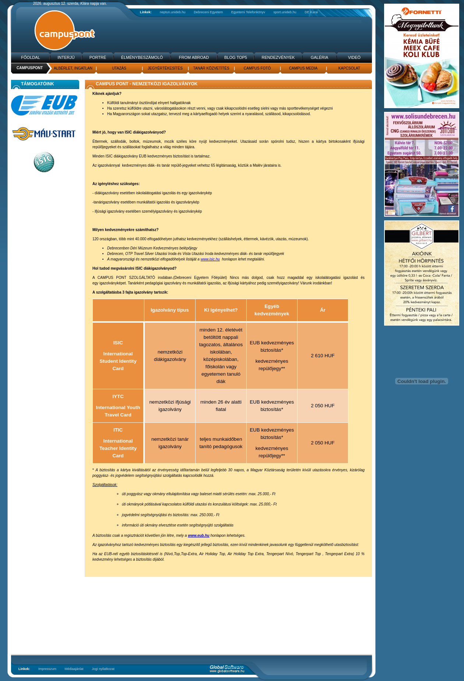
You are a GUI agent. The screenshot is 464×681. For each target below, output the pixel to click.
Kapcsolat (349, 68)
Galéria (319, 57)
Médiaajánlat (74, 669)
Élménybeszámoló (142, 57)
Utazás (119, 68)
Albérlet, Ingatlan (73, 68)
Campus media (303, 68)
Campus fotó (257, 68)
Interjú (65, 57)
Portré (97, 57)
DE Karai (311, 12)
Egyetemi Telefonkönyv (248, 12)
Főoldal (30, 57)
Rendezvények (278, 57)
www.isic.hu (210, 259)
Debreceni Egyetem (208, 12)
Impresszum (47, 669)
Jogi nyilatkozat (103, 669)
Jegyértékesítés (165, 68)
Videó (354, 57)
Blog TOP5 (235, 57)
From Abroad (194, 57)
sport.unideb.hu (285, 12)
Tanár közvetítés (211, 68)
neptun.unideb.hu (173, 12)
